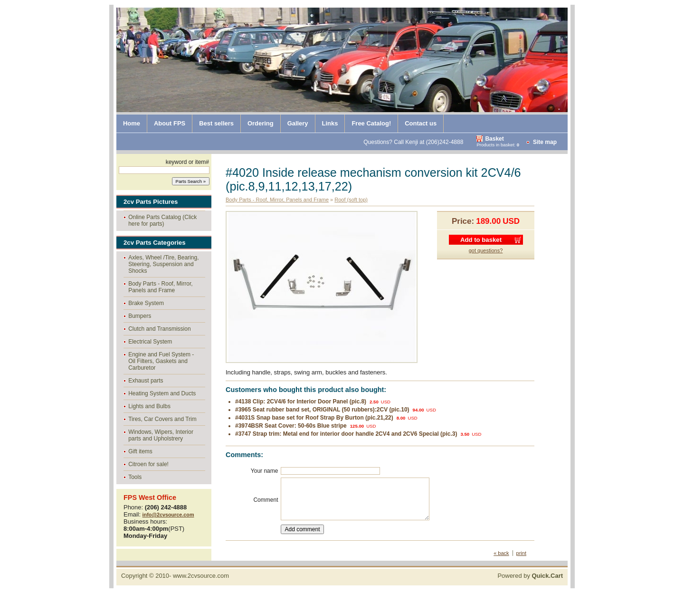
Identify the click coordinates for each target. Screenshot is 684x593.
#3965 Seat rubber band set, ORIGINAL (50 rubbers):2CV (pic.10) (322, 409)
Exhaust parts (145, 380)
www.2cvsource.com (201, 575)
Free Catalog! (371, 123)
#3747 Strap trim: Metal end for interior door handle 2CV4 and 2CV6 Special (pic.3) (346, 433)
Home (131, 123)
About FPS (169, 123)
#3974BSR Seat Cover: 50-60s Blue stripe (291, 425)
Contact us (421, 123)
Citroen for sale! (148, 464)
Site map (545, 142)
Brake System (146, 303)
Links (330, 123)
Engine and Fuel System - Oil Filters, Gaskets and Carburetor (161, 361)
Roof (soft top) (351, 199)
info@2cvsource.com (168, 514)
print (521, 553)
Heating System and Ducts (162, 393)
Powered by (530, 575)
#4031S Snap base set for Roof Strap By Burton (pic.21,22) (314, 417)
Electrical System (150, 341)
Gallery (297, 123)
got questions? (486, 250)
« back (501, 553)
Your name (264, 471)
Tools (135, 477)
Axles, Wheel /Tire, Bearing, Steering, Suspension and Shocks (163, 264)
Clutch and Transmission (159, 328)
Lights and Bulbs (149, 406)
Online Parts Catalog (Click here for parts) (162, 220)
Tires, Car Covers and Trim (162, 419)
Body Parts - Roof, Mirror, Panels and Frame (160, 287)
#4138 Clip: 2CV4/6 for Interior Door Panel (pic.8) (300, 401)
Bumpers (139, 316)
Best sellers (216, 123)
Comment (265, 500)
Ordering (260, 123)
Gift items (140, 451)
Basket (494, 138)
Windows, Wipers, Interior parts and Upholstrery (160, 435)
